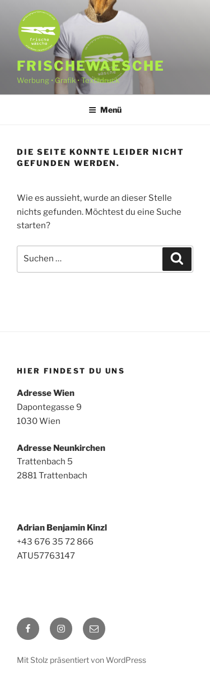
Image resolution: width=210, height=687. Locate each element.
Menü (105, 109)
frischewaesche (91, 66)
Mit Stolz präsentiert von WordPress (81, 660)
